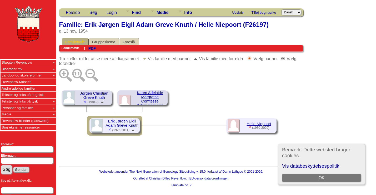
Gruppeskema (103, 42)
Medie (162, 12)
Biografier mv (12, 69)
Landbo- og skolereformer (22, 75)
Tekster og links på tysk (20, 101)
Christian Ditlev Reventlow (167, 178)
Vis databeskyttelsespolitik (310, 166)
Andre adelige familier (19, 88)
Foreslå (129, 42)
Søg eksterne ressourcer (21, 127)
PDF (92, 48)
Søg (93, 12)
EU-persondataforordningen (208, 178)
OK (322, 178)
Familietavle (75, 42)
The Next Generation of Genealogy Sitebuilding (162, 171)
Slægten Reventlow (17, 62)
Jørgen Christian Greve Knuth (94, 95)
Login (112, 12)
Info (188, 12)
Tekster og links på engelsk (23, 95)
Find (136, 12)
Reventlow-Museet (16, 82)
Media (6, 114)
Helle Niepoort (259, 124)
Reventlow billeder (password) (25, 121)
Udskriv (237, 12)
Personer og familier (17, 108)
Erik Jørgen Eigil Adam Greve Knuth (122, 123)
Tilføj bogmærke (264, 12)
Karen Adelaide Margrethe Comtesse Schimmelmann (150, 99)
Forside (73, 12)
